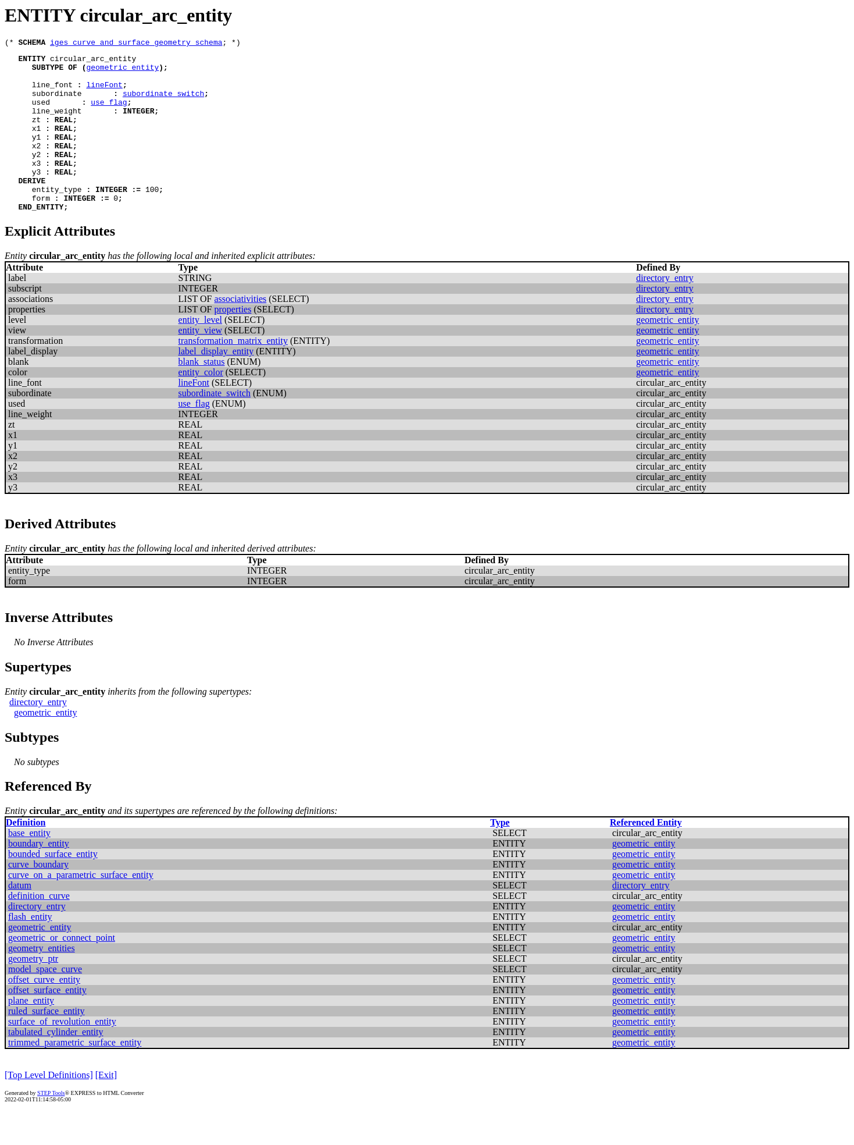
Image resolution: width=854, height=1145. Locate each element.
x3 (36, 187)
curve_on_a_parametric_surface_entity (80, 908)
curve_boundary (38, 897)
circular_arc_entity (93, 61)
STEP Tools (51, 1126)
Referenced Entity (646, 855)
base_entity (29, 866)
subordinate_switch (163, 103)
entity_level (200, 353)
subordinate (57, 103)
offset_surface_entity (47, 1023)
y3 (36, 198)
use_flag (109, 114)
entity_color (200, 405)
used (41, 114)
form (41, 229)
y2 (36, 177)
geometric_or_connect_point (61, 971)
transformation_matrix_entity (233, 374)
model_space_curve (45, 1002)
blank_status (201, 395)
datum (19, 918)
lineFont (104, 93)
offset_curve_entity (44, 1013)
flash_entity (30, 950)
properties (232, 342)
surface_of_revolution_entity (62, 1054)
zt (36, 135)
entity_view (200, 363)
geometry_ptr (33, 992)
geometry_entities (41, 981)
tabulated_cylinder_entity (55, 1065)
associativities (240, 332)
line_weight (57, 124)
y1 (36, 156)
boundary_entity (38, 876)
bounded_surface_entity (53, 887)
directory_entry (665, 311)
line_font (52, 93)
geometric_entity (122, 72)
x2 (36, 166)
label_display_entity (216, 384)
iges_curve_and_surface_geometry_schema (136, 43)
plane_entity (31, 1034)
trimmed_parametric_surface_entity (74, 1075)
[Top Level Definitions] (49, 1108)
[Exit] (106, 1108)
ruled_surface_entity (46, 1044)
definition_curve (39, 929)
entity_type (57, 219)
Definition (25, 855)
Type (499, 855)
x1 (36, 145)
